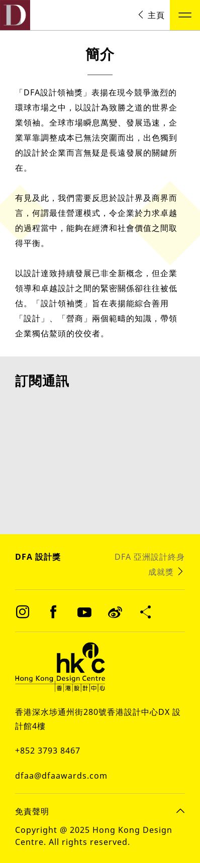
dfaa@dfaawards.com (61, 775)
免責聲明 (32, 810)
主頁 (151, 15)
